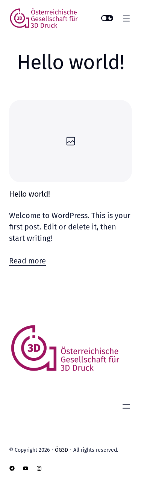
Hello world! (29, 194)
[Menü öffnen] (126, 18)
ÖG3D (61, 450)
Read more (27, 260)
